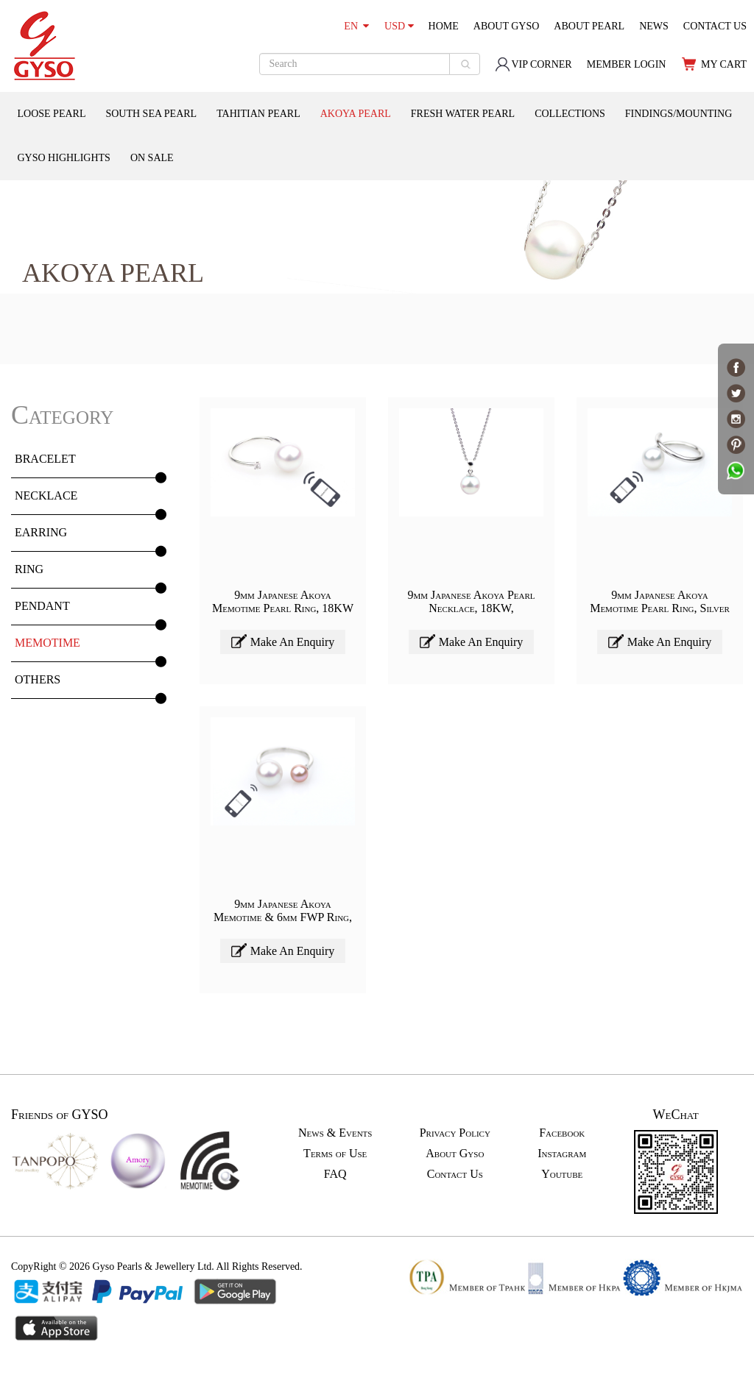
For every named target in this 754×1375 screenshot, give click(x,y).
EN (356, 26)
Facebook (562, 1132)
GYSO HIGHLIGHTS (64, 157)
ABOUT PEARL (589, 26)
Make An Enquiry (283, 641)
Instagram (562, 1153)
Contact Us (455, 1174)
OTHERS (37, 679)
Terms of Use (335, 1153)
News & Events (335, 1132)
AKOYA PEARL (355, 113)
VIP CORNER (533, 64)
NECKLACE (46, 495)
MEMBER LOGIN (626, 64)
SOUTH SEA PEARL (151, 113)
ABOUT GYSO (506, 26)
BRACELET (45, 458)
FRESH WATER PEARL (463, 113)
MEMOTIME (47, 642)
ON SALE (152, 157)
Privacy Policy (455, 1132)
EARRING (41, 532)
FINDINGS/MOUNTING (678, 113)
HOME (444, 26)
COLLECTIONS (570, 113)
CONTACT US (715, 26)
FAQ (335, 1174)
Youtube (561, 1174)
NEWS (654, 26)
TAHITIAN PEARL (258, 113)
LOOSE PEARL (52, 113)
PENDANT (42, 606)
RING (29, 569)
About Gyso (455, 1153)
